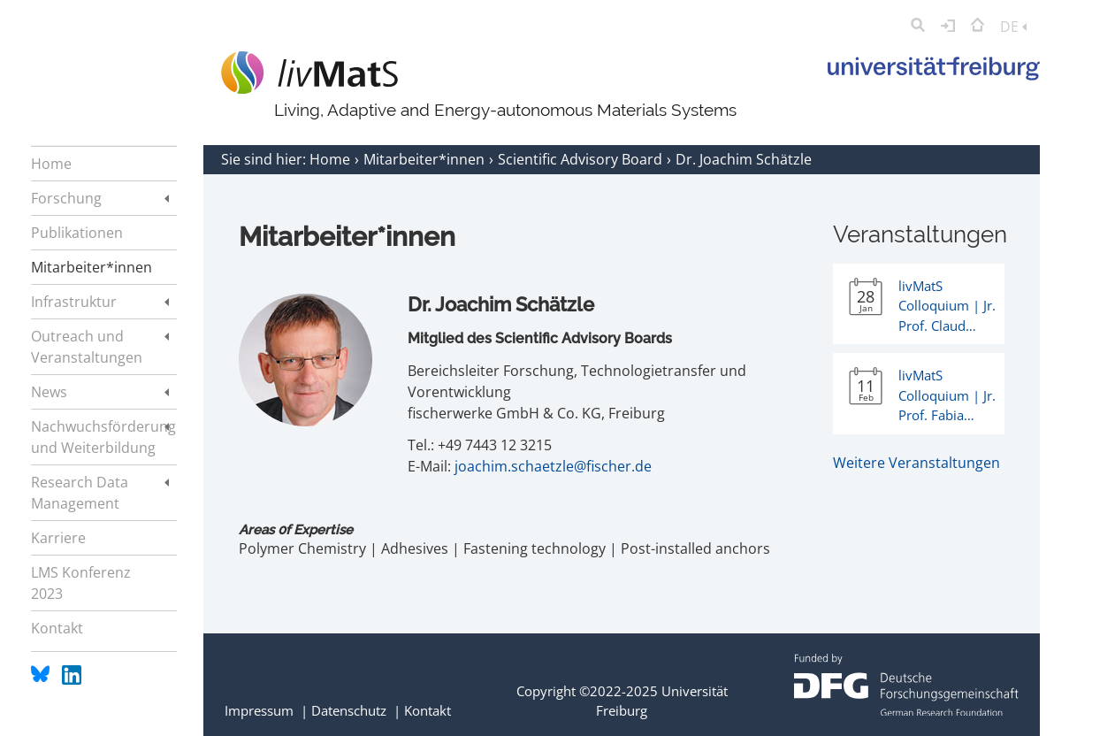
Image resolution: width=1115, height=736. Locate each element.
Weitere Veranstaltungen (916, 462)
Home (331, 159)
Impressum (259, 710)
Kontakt (427, 710)
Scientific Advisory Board (582, 159)
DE (1013, 26)
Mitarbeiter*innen (425, 159)
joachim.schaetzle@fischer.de (553, 466)
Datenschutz (348, 710)
